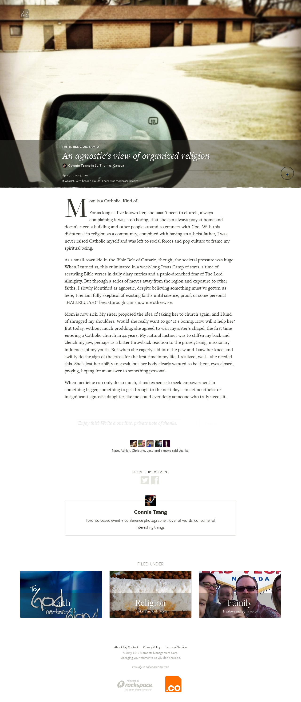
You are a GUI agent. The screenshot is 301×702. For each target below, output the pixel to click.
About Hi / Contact (126, 647)
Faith (66, 146)
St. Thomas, (109, 165)
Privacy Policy (151, 647)
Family (94, 146)
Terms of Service (176, 647)
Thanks (211, 423)
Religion (80, 146)
